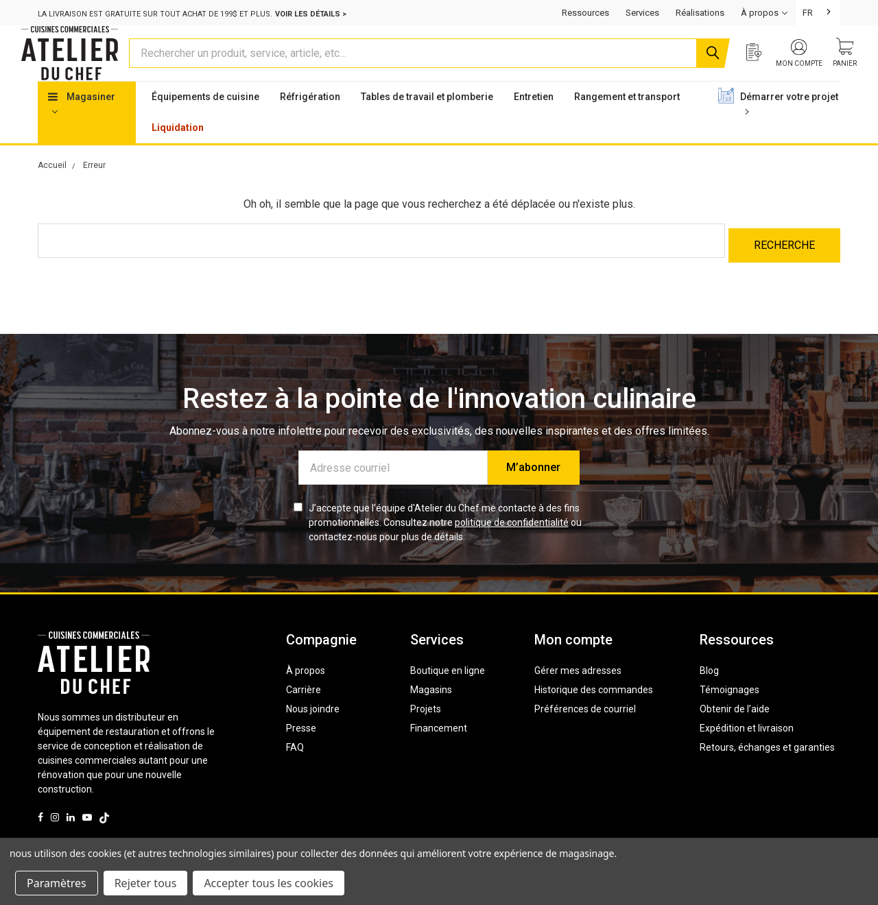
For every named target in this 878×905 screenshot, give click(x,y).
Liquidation (178, 153)
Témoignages (729, 710)
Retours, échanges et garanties (767, 768)
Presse (301, 749)
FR (808, 13)
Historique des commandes (593, 710)
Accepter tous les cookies (268, 883)
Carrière (303, 710)
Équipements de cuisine (205, 122)
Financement (438, 749)
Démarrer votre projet (789, 129)
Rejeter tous (146, 883)
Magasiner (81, 129)
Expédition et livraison (747, 749)
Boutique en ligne (447, 691)
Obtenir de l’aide (735, 730)
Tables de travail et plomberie (427, 122)
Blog (709, 691)
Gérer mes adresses (577, 691)
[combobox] (818, 12)
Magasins (431, 710)
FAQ (295, 768)
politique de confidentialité (512, 543)
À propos (305, 691)
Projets (425, 730)
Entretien (534, 122)
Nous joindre (313, 730)
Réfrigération (310, 122)
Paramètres (56, 883)
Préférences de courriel (585, 730)
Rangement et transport (627, 122)
